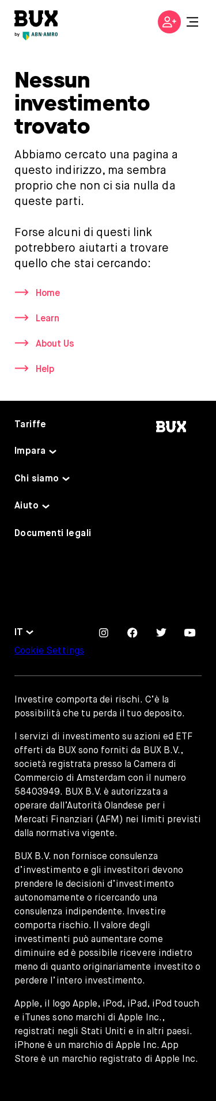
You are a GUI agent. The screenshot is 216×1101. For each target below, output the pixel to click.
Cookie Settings (49, 651)
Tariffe (30, 425)
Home (48, 293)
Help (45, 369)
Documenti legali (52, 533)
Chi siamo (36, 479)
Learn (47, 319)
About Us (55, 344)
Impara (30, 451)
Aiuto (26, 506)
